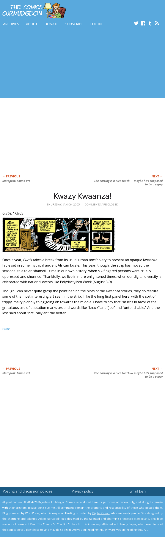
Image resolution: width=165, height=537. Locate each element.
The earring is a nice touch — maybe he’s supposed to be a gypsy (128, 182)
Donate (51, 24)
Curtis (6, 329)
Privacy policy (82, 491)
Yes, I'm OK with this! (128, 521)
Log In (96, 24)
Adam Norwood (48, 519)
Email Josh (137, 491)
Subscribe (74, 24)
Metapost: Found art (16, 181)
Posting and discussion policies (27, 491)
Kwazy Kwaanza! (82, 196)
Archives (11, 24)
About (31, 24)
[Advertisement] (50, 63)
